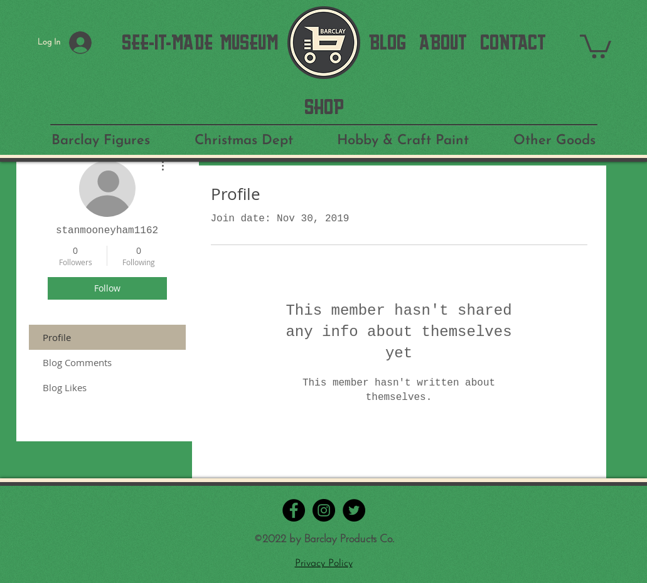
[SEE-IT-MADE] (167, 42)
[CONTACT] (513, 42)
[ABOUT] (443, 42)
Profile (57, 337)
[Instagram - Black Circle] (324, 510)
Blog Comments (77, 362)
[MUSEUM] (248, 42)
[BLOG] (387, 42)
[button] (595, 45)
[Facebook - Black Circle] (293, 510)
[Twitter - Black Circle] (354, 510)
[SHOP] (324, 106)
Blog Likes (65, 387)
